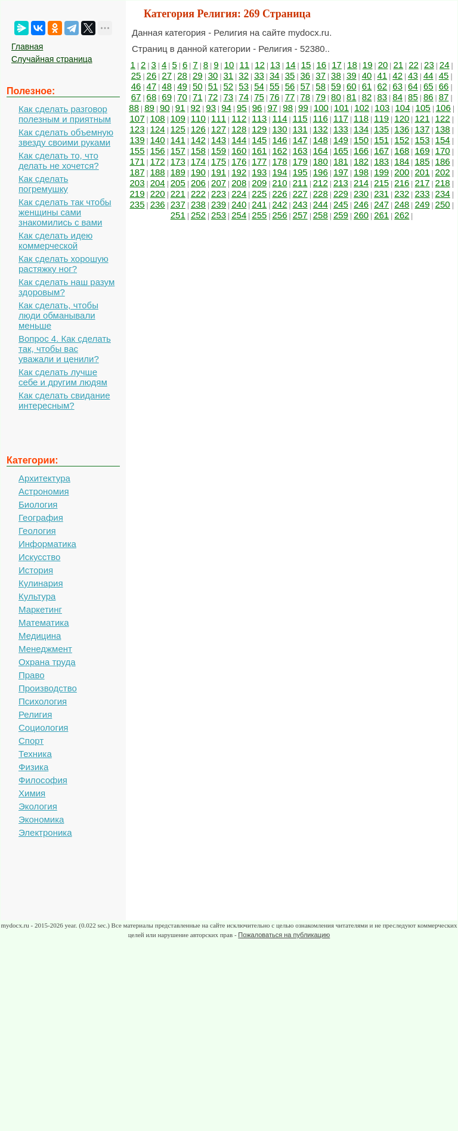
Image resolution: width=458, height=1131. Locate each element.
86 (428, 97)
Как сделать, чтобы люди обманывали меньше (58, 315)
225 (259, 193)
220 (157, 193)
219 (137, 193)
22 (414, 65)
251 (178, 215)
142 (198, 140)
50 (198, 86)
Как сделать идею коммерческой (55, 240)
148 (320, 140)
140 (157, 140)
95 (242, 108)
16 (321, 65)
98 (288, 108)
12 (260, 65)
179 (300, 161)
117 (340, 118)
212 (320, 183)
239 (218, 204)
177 (259, 161)
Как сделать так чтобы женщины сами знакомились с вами (65, 212)
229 (340, 193)
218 (442, 183)
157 (178, 151)
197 (340, 172)
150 (361, 140)
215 (381, 183)
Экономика (41, 819)
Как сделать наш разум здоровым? (66, 287)
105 (423, 108)
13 (275, 65)
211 (300, 183)
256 (279, 215)
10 (229, 65)
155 (137, 151)
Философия (42, 780)
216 (401, 183)
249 (421, 204)
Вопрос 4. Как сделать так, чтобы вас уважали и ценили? (64, 348)
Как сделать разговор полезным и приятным (64, 114)
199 (381, 172)
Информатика (47, 544)
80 (336, 97)
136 (401, 129)
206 (198, 183)
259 (340, 215)
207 (218, 183)
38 (336, 75)
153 (421, 140)
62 (382, 86)
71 (198, 97)
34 (275, 75)
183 (381, 161)
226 (279, 193)
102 (361, 108)
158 (198, 151)
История (35, 570)
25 (136, 75)
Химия (31, 793)
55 (275, 86)
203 (137, 183)
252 (198, 215)
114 (279, 118)
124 (157, 129)
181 (340, 161)
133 (340, 129)
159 (218, 151)
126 (198, 129)
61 (367, 86)
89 (149, 108)
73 (229, 97)
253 (218, 215)
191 (218, 172)
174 (198, 161)
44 (428, 75)
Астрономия (43, 491)
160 (238, 151)
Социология (43, 727)
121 (421, 118)
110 (198, 118)
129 (259, 129)
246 (361, 204)
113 (259, 118)
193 (259, 172)
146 (279, 140)
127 (218, 129)
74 (244, 97)
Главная (27, 46)
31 (229, 75)
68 (152, 97)
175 (218, 161)
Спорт (31, 741)
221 (178, 193)
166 (361, 151)
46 (136, 86)
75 (259, 97)
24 (445, 65)
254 (238, 215)
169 (421, 151)
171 (137, 161)
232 (401, 193)
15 (306, 65)
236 (157, 204)
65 (428, 86)
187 (137, 172)
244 (320, 204)
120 (401, 118)
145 (259, 140)
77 (290, 97)
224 (238, 193)
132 (320, 129)
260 (361, 215)
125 (178, 129)
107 (137, 118)
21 (398, 65)
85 (413, 97)
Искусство (39, 557)
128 (238, 129)
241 (259, 204)
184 (401, 161)
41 (382, 75)
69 (167, 97)
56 (290, 86)
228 (320, 193)
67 (136, 97)
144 (238, 140)
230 (361, 193)
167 (381, 151)
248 (401, 204)
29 (198, 75)
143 (218, 140)
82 (367, 97)
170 (442, 151)
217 (421, 183)
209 (259, 183)
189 (178, 172)
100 (321, 108)
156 (157, 151)
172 (157, 161)
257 (300, 215)
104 (402, 108)
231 (381, 193)
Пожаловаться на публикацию (284, 934)
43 (413, 75)
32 (244, 75)
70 (182, 97)
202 (442, 172)
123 (137, 129)
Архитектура (44, 478)
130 (279, 129)
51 (213, 86)
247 (381, 204)
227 (300, 193)
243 (300, 204)
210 (279, 183)
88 (134, 108)
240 (238, 204)
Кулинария (40, 583)
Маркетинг (40, 609)
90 (165, 108)
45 (444, 75)
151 (381, 140)
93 (211, 108)
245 (340, 204)
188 (157, 172)
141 (178, 140)
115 (300, 118)
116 (320, 118)
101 (341, 108)
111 (218, 118)
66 (444, 86)
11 (244, 65)
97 (273, 108)
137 (421, 129)
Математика (43, 622)
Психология (42, 701)
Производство (47, 688)
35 (290, 75)
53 (244, 86)
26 (152, 75)
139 (137, 140)
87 (444, 97)
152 (401, 140)
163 (300, 151)
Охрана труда (47, 662)
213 (340, 183)
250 (442, 204)
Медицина (39, 636)
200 (401, 172)
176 (238, 161)
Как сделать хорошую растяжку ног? (63, 264)
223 (218, 193)
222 (198, 193)
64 (413, 86)
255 (259, 215)
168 (401, 151)
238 (198, 204)
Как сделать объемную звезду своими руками (65, 137)
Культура (36, 596)
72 (213, 97)
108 (157, 118)
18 (352, 65)
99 (303, 108)
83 (382, 97)
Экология (37, 806)
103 (382, 108)
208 (238, 183)
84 (397, 97)
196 (320, 172)
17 (337, 65)
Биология (37, 504)
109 (178, 118)
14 (291, 65)
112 (238, 118)
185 (421, 161)
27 (167, 75)
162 (279, 151)
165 (340, 151)
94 (226, 108)
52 (229, 86)
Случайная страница (51, 59)
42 (397, 75)
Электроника (45, 832)
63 (397, 86)
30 (213, 75)
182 (361, 161)
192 (238, 172)
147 (300, 140)
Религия (35, 714)
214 (361, 183)
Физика (33, 767)
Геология (37, 531)
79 (320, 97)
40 (367, 75)
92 (196, 108)
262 (401, 215)
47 (152, 86)
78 (306, 97)
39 (351, 75)
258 (320, 215)
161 (259, 151)
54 (259, 86)
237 (178, 204)
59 (336, 86)
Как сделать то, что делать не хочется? (58, 160)
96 (257, 108)
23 (429, 65)
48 (167, 86)
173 (178, 161)
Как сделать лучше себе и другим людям (62, 377)
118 (361, 118)
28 (182, 75)
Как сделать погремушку (43, 184)
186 (442, 161)
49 (182, 86)
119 (381, 118)
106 (443, 108)
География (40, 517)
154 (442, 140)
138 (442, 129)
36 (306, 75)
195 (300, 172)
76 (275, 97)
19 (368, 65)
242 (279, 204)
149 (340, 140)
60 (351, 86)
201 (421, 172)
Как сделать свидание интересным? (64, 400)
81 (351, 97)
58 (320, 86)
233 (421, 193)
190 (198, 172)
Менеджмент (45, 649)
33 (259, 75)
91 (180, 108)
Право (31, 675)
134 (361, 129)
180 (320, 161)
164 (320, 151)
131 (300, 129)
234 (442, 193)
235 (137, 204)
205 (178, 183)
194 (279, 172)
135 (381, 129)
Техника (35, 754)
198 (361, 172)
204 (157, 183)
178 (279, 161)
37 (320, 75)
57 (306, 86)
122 (442, 118)
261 (381, 215)
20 (383, 65)
